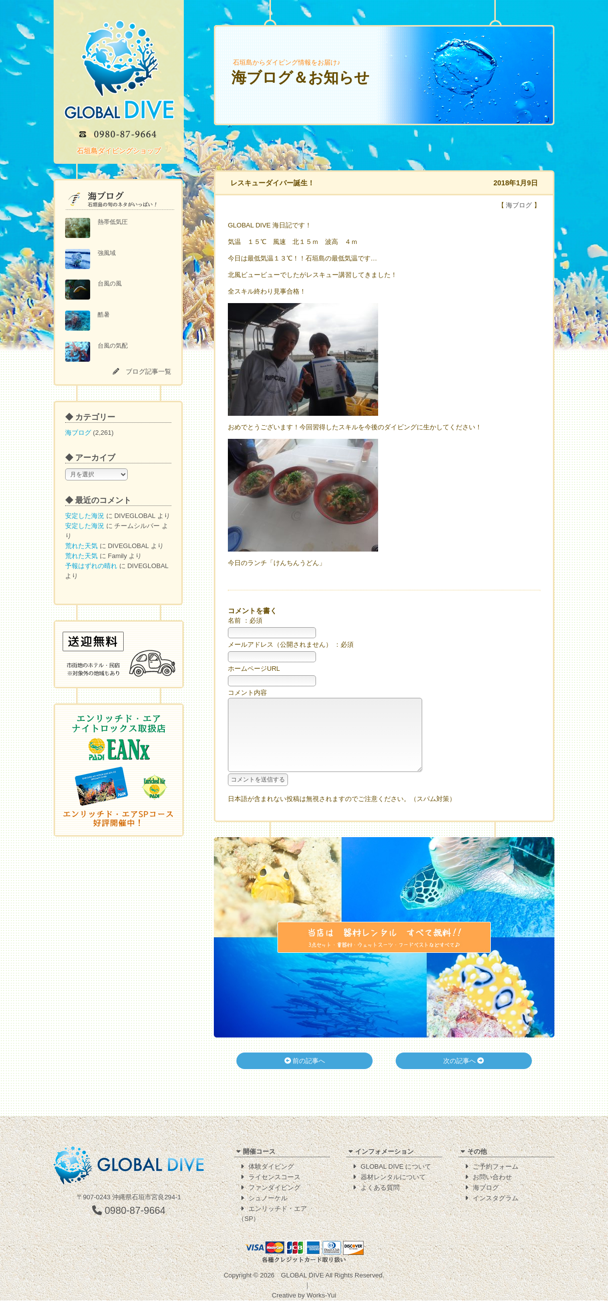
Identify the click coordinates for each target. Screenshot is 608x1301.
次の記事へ (463, 1076)
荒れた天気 (81, 546)
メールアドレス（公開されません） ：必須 (291, 644)
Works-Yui (321, 1295)
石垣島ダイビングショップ (119, 151)
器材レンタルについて (393, 1177)
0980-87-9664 (129, 1210)
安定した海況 (84, 515)
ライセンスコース (274, 1177)
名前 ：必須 (245, 620)
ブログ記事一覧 (148, 371)
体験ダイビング (271, 1167)
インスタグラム (495, 1198)
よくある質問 (380, 1188)
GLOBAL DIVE (302, 1275)
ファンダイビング (274, 1188)
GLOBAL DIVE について (396, 1167)
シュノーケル (267, 1198)
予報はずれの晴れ (91, 566)
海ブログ (78, 432)
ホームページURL (254, 668)
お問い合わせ (492, 1177)
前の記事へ (305, 1076)
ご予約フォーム (495, 1167)
